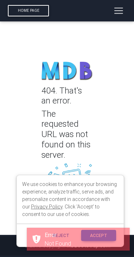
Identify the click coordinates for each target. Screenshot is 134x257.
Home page (28, 10)
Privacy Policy (47, 206)
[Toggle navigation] (118, 10)
